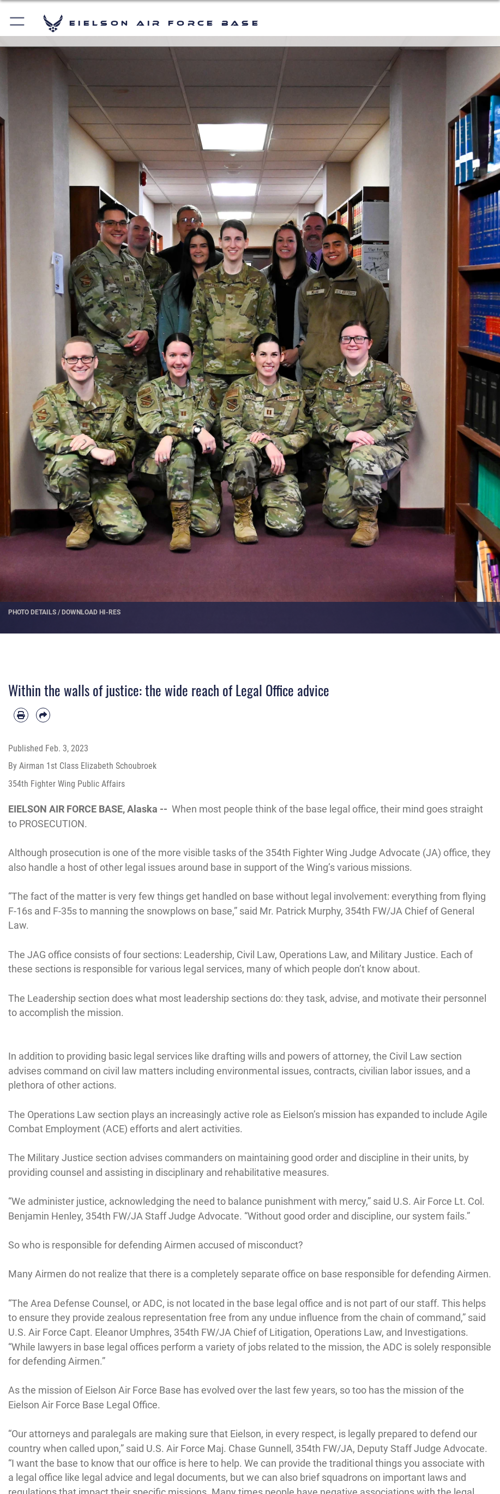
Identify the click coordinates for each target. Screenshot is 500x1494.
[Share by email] (43, 715)
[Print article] (21, 715)
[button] (17, 23)
